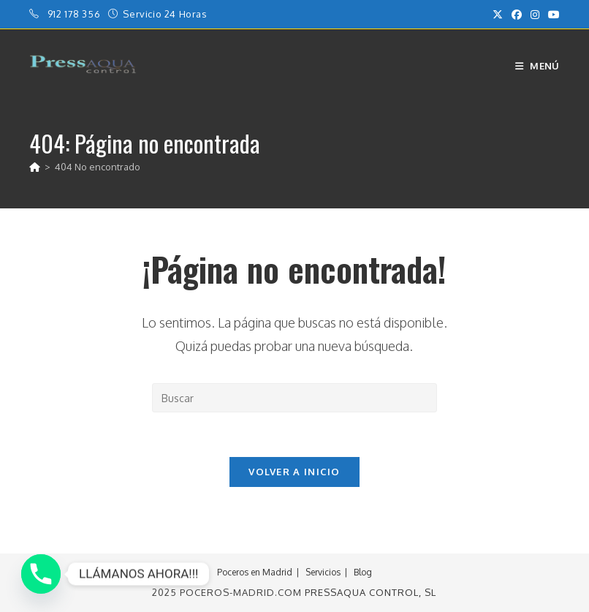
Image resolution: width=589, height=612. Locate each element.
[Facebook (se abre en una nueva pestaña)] (516, 14)
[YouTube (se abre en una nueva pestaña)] (552, 14)
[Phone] (41, 574)
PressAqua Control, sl (370, 592)
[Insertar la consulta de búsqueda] (294, 397)
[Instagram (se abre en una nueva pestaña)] (535, 14)
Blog (363, 572)
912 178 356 (75, 14)
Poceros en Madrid (254, 572)
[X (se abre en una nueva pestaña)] (497, 14)
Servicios (323, 572)
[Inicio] (34, 167)
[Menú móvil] (537, 66)
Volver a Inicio (294, 471)
